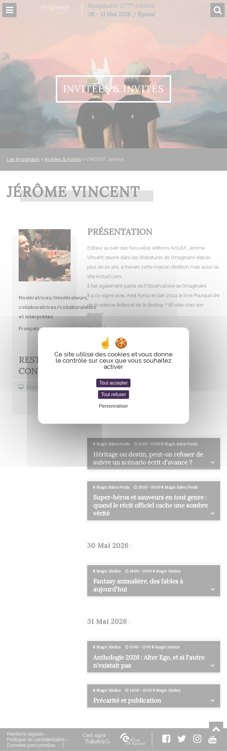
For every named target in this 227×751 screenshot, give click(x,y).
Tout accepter (113, 382)
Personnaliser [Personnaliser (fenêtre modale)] (113, 406)
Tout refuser (113, 394)
